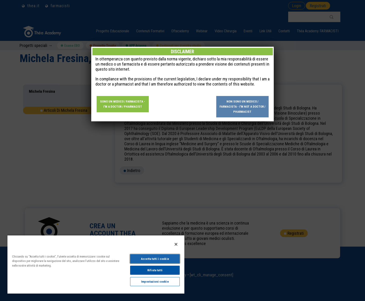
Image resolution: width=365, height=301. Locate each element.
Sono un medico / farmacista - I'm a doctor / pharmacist (122, 104)
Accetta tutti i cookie (155, 259)
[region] (95, 264)
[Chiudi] (176, 244)
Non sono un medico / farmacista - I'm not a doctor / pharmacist (242, 106)
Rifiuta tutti (154, 270)
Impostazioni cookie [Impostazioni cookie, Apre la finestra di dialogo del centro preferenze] (155, 281)
